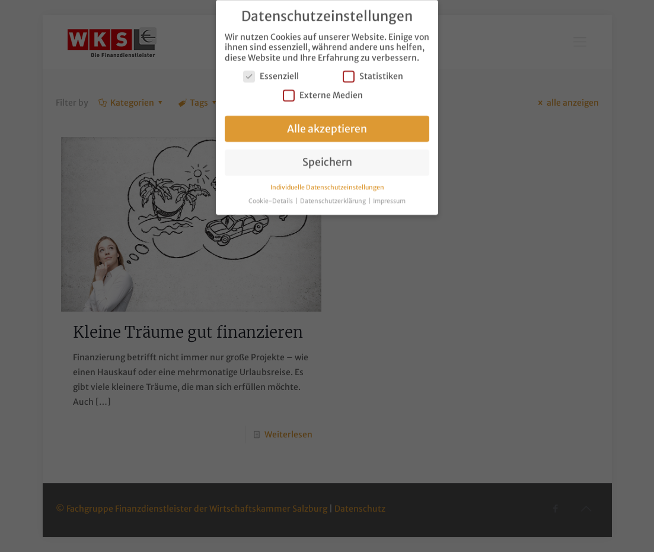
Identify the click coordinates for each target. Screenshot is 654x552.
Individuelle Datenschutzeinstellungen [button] (327, 184)
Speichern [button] (327, 159)
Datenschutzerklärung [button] (333, 198)
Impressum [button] (389, 198)
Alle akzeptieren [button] (327, 125)
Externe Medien (323, 92)
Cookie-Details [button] (271, 198)
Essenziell (271, 74)
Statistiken (373, 74)
